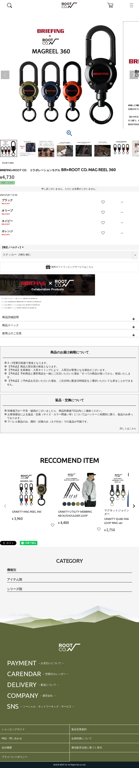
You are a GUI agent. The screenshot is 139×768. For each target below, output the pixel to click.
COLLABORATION (11, 301)
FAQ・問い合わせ (12, 738)
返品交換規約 (79, 729)
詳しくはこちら (128, 428)
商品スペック (10, 325)
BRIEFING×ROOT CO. (21, 301)
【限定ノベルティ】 (12, 247)
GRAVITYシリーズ (11, 305)
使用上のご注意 (12, 333)
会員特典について (81, 738)
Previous (5, 75)
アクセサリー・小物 (12, 298)
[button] (5, 506)
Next (134, 75)
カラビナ (20, 298)
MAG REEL (19, 308)
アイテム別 (3, 298)
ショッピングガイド (13, 729)
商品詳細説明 (10, 317)
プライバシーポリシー (14, 756)
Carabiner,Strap (21, 305)
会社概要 (7, 747)
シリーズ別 (3, 301)
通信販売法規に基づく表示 (86, 747)
